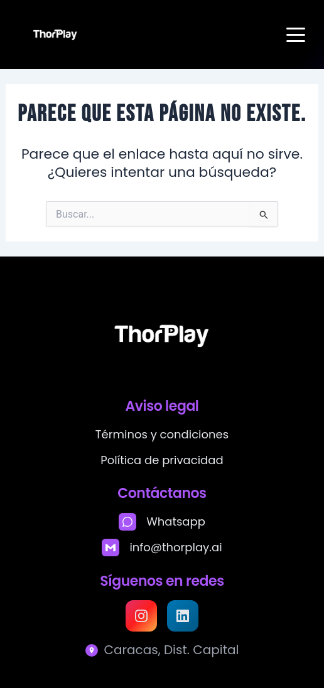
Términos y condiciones (162, 434)
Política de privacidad (161, 460)
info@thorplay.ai (175, 547)
